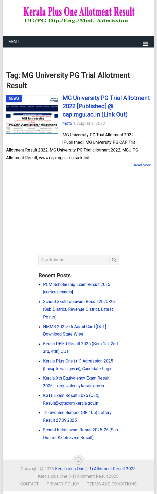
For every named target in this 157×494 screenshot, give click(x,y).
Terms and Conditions (112, 484)
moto (67, 123)
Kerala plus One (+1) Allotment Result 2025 (95, 468)
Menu (14, 41)
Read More (142, 165)
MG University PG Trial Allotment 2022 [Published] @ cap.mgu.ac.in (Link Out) (106, 106)
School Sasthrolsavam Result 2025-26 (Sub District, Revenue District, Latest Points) (79, 309)
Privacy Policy (62, 484)
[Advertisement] (70, 198)
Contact (29, 484)
